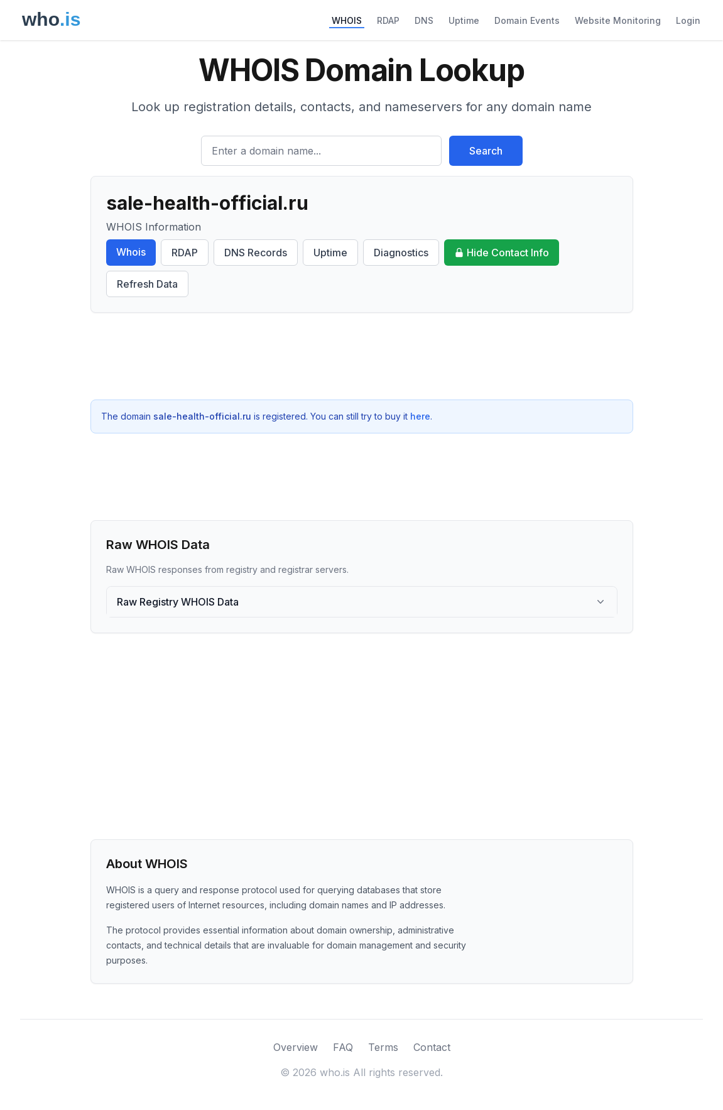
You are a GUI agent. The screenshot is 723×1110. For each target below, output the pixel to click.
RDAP (388, 20)
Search (486, 150)
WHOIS (347, 20)
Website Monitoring (618, 20)
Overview (295, 1047)
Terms (383, 1047)
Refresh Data (147, 284)
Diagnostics (401, 252)
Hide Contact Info (501, 252)
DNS (424, 20)
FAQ (343, 1047)
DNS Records (255, 252)
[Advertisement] (361, 356)
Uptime (463, 20)
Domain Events (527, 20)
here (420, 416)
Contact (431, 1047)
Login (688, 20)
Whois (131, 252)
